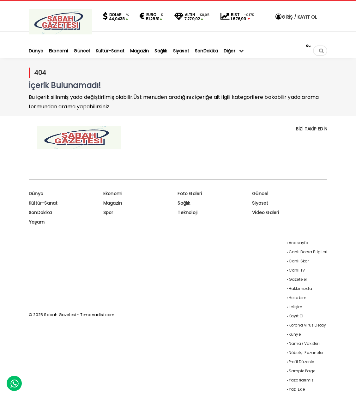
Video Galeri (265, 212)
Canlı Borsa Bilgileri (308, 252)
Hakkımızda (300, 288)
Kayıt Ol (296, 316)
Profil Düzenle (301, 361)
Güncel (260, 193)
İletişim (296, 306)
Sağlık (184, 203)
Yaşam (37, 222)
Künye (295, 334)
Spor (108, 212)
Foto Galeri (190, 193)
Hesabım (297, 297)
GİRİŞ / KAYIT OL (295, 17)
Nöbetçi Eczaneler (306, 352)
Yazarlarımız (301, 380)
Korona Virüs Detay (307, 325)
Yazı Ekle (297, 389)
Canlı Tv (297, 270)
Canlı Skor (299, 261)
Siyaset (260, 203)
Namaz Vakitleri (304, 343)
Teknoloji (187, 212)
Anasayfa (299, 242)
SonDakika (40, 212)
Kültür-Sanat (43, 203)
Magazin (112, 203)
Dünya (36, 193)
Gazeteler (298, 279)
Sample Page (302, 371)
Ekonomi (112, 193)
